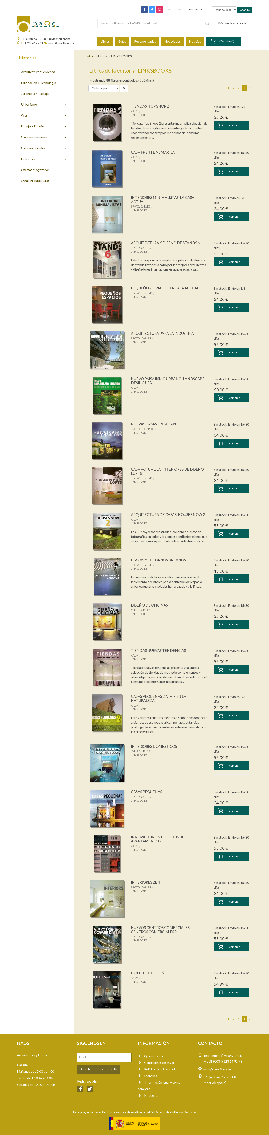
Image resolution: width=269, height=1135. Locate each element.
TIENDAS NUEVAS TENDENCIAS (158, 650)
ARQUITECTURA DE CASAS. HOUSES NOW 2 (168, 514)
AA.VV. (134, 111)
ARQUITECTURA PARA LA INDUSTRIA (163, 333)
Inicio (90, 56)
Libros (105, 41)
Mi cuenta (148, 1095)
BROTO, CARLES (141, 248)
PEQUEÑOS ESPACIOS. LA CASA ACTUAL (165, 288)
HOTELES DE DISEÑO (149, 973)
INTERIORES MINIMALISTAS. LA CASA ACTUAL (163, 199)
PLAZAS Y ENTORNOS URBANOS (159, 560)
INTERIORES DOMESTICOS (154, 746)
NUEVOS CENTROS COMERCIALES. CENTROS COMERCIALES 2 (161, 929)
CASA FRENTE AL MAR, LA (153, 152)
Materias (147, 1076)
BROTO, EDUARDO (142, 429)
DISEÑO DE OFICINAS (150, 605)
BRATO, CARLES (140, 206)
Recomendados (145, 41)
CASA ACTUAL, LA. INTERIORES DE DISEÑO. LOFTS (168, 471)
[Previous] (223, 88)
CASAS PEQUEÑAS (146, 791)
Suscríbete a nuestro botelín (98, 1069)
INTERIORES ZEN (146, 882)
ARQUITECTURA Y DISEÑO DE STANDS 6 (165, 242)
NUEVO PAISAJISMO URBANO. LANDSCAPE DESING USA (168, 380)
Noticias (195, 41)
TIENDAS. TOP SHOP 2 (150, 106)
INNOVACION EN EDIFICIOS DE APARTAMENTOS (158, 839)
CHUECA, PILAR (140, 610)
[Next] (249, 88)
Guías (122, 41)
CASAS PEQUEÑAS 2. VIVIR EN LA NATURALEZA (159, 698)
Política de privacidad (156, 1069)
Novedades (172, 41)
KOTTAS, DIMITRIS (141, 293)
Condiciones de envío (156, 1062)
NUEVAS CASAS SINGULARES (155, 424)
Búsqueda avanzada (232, 23)
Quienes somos (152, 1056)
